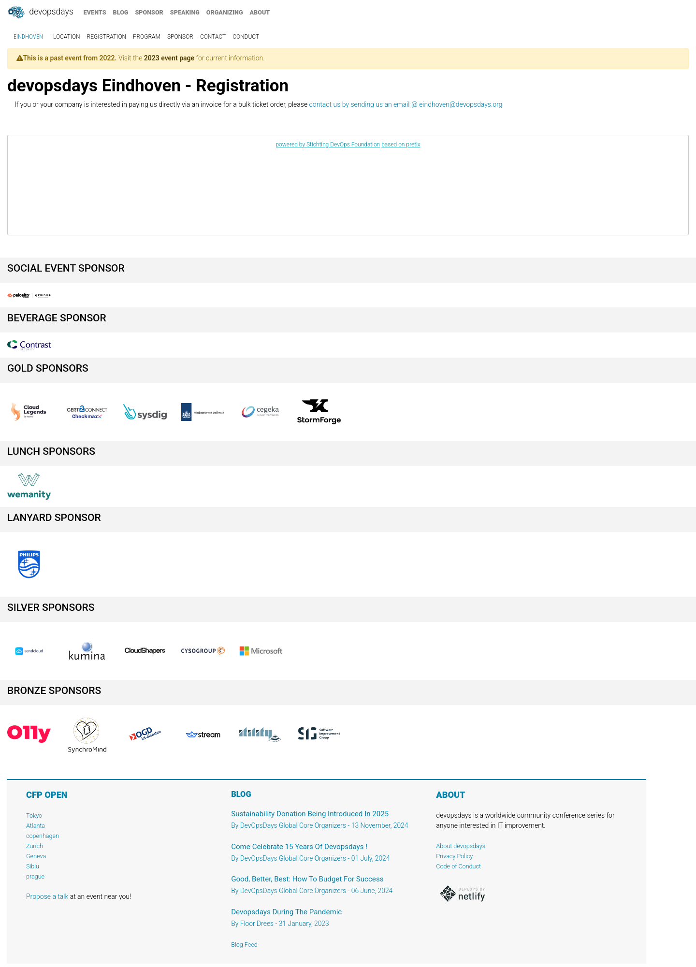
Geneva (36, 856)
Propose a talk (47, 896)
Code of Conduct (458, 866)
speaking (185, 12)
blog (121, 12)
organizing (224, 12)
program (146, 36)
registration (107, 36)
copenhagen (42, 835)
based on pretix (400, 144)
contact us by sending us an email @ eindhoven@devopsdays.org (406, 104)
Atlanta (35, 825)
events (95, 12)
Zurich (34, 846)
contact (213, 36)
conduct (245, 36)
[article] (348, 185)
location (66, 36)
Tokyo (34, 815)
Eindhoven (28, 36)
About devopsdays (460, 846)
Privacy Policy (454, 856)
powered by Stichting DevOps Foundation (328, 144)
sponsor (149, 12)
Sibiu (32, 866)
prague (35, 876)
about (260, 12)
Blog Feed (244, 944)
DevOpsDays (40, 12)
